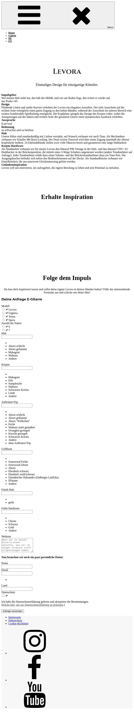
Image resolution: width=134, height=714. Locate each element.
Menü (58, 15)
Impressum (14, 619)
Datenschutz (15, 622)
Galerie (12, 35)
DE (10, 38)
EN (10, 41)
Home (11, 33)
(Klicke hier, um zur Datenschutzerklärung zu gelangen (32, 607)
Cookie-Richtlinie (18, 626)
